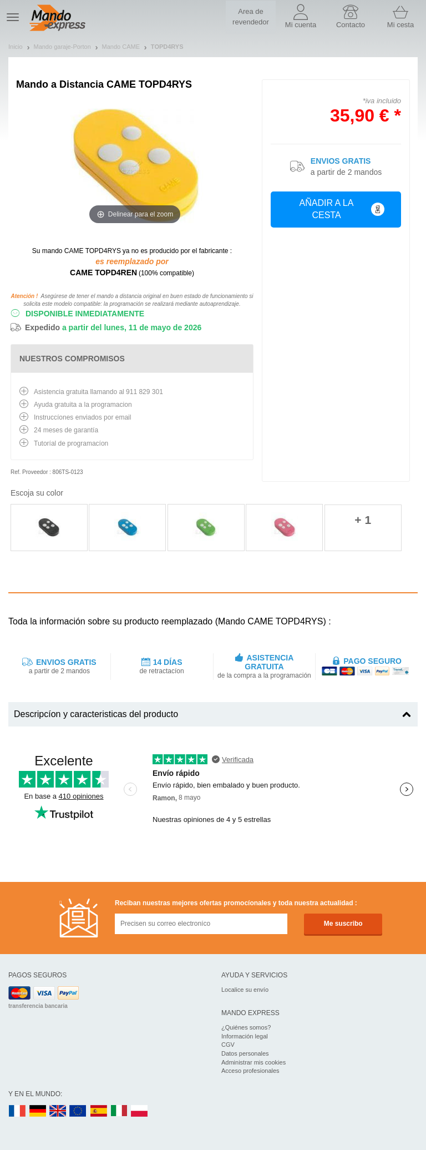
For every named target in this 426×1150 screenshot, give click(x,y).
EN (78, 1111)
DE (38, 1111)
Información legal (244, 1036)
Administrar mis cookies (253, 1062)
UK (58, 1111)
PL (140, 1111)
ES (99, 1111)
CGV (228, 1044)
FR (17, 1111)
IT (119, 1111)
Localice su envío (244, 989)
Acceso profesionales (250, 1070)
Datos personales (245, 1053)
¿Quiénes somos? (246, 1027)
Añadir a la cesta (342, 209)
